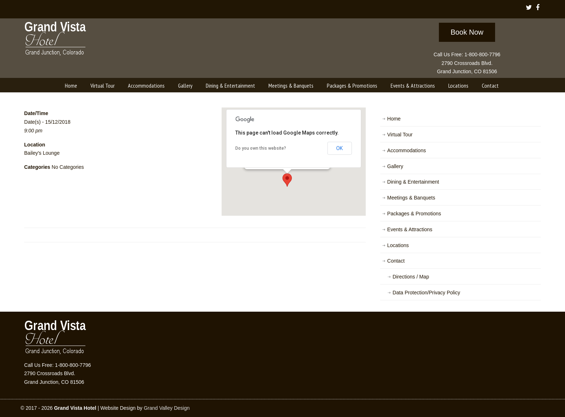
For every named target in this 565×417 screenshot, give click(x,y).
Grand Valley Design (167, 408)
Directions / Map (411, 277)
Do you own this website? (260, 148)
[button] (287, 180)
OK (339, 148)
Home (394, 119)
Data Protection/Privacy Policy (427, 292)
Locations (398, 245)
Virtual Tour (400, 134)
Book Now (466, 32)
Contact (396, 261)
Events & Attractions (409, 229)
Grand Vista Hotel (55, 40)
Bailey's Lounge (41, 153)
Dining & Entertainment (413, 182)
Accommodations (406, 150)
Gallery (395, 166)
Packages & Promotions (414, 213)
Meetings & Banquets (411, 198)
